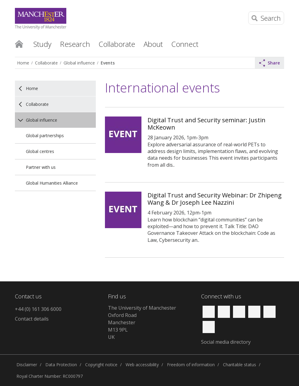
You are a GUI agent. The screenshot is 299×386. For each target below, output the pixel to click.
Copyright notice (101, 364)
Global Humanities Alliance (52, 183)
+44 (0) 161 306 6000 (38, 309)
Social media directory (226, 342)
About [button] (153, 44)
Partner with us (41, 167)
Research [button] (75, 44)
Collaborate (46, 63)
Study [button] (42, 44)
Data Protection (61, 364)
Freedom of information (191, 364)
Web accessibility (142, 364)
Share (269, 63)
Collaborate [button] (117, 44)
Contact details (32, 318)
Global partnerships (45, 135)
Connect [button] (184, 44)
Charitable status (239, 364)
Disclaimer (26, 364)
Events (108, 63)
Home (19, 43)
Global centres (40, 151)
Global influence (79, 63)
